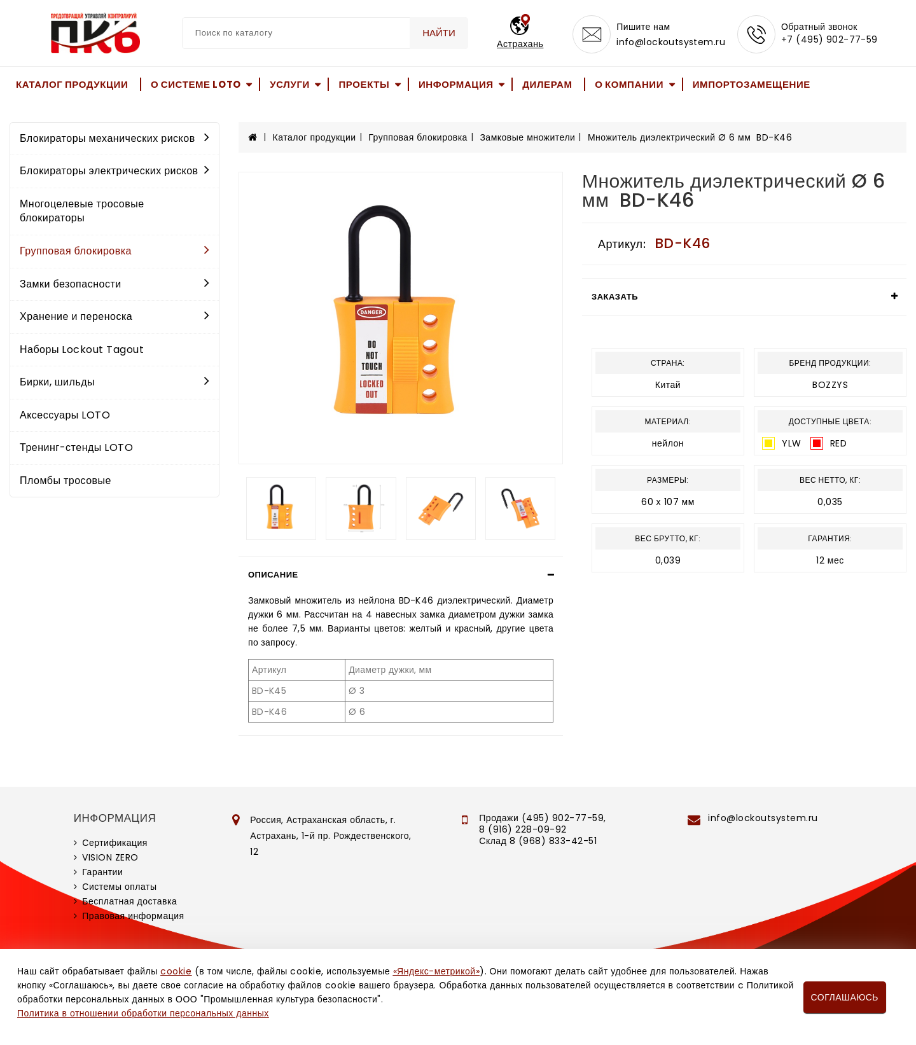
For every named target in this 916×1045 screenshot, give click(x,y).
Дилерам (547, 84)
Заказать (615, 297)
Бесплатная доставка (129, 901)
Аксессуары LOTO (65, 415)
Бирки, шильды (114, 382)
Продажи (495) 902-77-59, (542, 818)
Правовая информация (133, 916)
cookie (175, 971)
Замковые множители (527, 137)
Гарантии (102, 872)
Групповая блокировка (114, 251)
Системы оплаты (119, 886)
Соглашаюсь (844, 997)
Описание (273, 575)
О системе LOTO (196, 84)
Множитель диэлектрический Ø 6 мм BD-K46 (690, 137)
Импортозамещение (751, 84)
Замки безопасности (114, 284)
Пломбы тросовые (65, 480)
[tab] (401, 575)
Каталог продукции (72, 84)
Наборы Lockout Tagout (82, 349)
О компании (629, 84)
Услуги (290, 84)
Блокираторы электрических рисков (114, 170)
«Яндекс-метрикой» (436, 971)
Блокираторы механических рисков (114, 138)
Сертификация (115, 842)
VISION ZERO (110, 857)
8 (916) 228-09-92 (523, 829)
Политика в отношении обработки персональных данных (143, 1013)
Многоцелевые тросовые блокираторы (82, 211)
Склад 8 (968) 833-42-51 (538, 841)
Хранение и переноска (114, 316)
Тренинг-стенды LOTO (76, 447)
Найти (438, 32)
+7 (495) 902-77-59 (829, 39)
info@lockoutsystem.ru (670, 42)
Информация (456, 84)
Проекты (363, 84)
